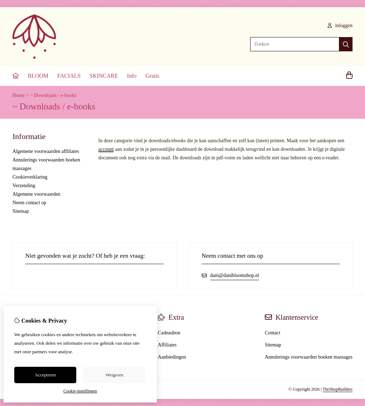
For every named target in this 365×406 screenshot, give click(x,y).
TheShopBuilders (338, 389)
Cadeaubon (169, 332)
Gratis (152, 76)
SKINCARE (103, 76)
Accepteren (45, 374)
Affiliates (167, 345)
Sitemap (20, 211)
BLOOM (38, 76)
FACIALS (69, 76)
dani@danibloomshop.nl (234, 275)
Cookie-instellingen (80, 391)
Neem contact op (29, 202)
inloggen (340, 25)
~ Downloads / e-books (53, 95)
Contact (273, 332)
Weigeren (114, 374)
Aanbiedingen (172, 357)
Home (18, 95)
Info (132, 76)
